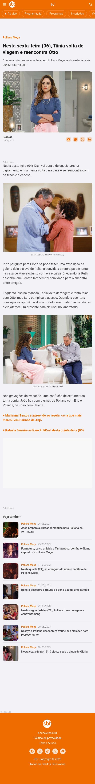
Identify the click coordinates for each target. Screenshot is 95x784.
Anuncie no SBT (47, 733)
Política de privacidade (48, 738)
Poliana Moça (11, 37)
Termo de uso (47, 743)
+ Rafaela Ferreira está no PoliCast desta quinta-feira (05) (43, 430)
